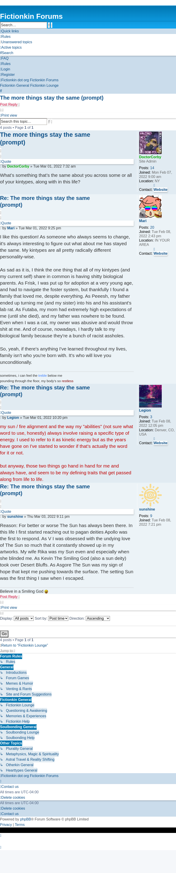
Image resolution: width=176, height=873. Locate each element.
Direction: (89, 618)
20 (152, 227)
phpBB (25, 819)
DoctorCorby (150, 157)
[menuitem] (5, 36)
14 (152, 168)
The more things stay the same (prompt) (51, 98)
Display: (17, 618)
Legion (145, 410)
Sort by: (52, 618)
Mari (143, 221)
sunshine (147, 509)
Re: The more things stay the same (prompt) (45, 201)
